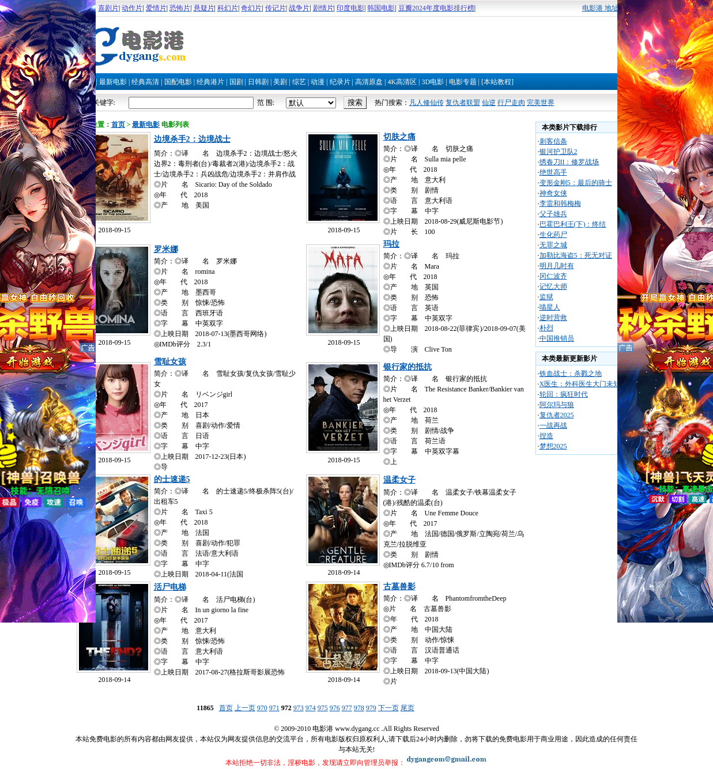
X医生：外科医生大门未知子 (584, 384)
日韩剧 (258, 82)
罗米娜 (166, 249)
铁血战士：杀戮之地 (571, 374)
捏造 (546, 436)
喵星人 (550, 307)
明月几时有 (557, 266)
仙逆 (489, 103)
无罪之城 (553, 245)
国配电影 (178, 82)
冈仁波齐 (553, 276)
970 (262, 708)
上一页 (245, 708)
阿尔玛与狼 (557, 405)
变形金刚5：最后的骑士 (576, 183)
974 (310, 708)
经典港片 (210, 82)
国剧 (236, 82)
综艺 (299, 82)
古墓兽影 (399, 586)
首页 (118, 124)
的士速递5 (172, 479)
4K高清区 (402, 82)
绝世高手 (553, 172)
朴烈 (546, 328)
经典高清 (145, 82)
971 (274, 708)
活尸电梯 (170, 587)
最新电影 (113, 82)
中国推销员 (557, 338)
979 (371, 708)
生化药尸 (553, 235)
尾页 (407, 708)
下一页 (388, 708)
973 (298, 708)
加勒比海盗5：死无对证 (576, 255)
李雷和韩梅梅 (560, 203)
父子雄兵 (553, 214)
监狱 (546, 297)
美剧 (280, 82)
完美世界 (540, 103)
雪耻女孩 (170, 361)
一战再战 (553, 425)
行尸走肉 (511, 103)
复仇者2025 (557, 415)
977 (347, 708)
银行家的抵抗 (407, 367)
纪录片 (340, 82)
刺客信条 (553, 141)
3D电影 (432, 82)
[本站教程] (497, 82)
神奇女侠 (553, 193)
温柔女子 (399, 480)
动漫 (318, 82)
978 (359, 708)
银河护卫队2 (559, 152)
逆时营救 (553, 318)
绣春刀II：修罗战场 (569, 162)
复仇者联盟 (463, 103)
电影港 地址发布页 (610, 8)
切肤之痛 (399, 137)
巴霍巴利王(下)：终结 (573, 224)
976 (335, 708)
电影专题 (463, 82)
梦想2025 (553, 446)
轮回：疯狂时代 (564, 394)
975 (323, 708)
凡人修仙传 (426, 103)
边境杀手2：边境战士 (192, 139)
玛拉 (391, 244)
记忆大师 (553, 286)
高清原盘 (369, 82)
